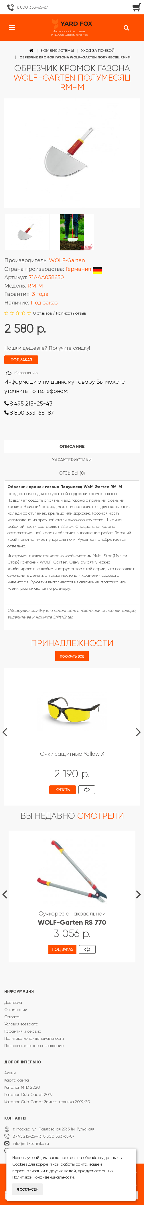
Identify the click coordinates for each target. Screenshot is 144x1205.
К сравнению (26, 373)
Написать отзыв (71, 313)
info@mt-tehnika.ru (31, 1143)
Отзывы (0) (72, 473)
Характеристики (72, 459)
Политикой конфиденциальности (43, 1177)
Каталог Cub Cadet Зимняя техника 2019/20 (47, 1101)
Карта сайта (16, 1080)
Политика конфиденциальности (34, 1038)
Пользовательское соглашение (34, 1045)
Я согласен (27, 1189)
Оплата (11, 1016)
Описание (72, 446)
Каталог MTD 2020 (22, 1087)
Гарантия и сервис (22, 1031)
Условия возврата (21, 1024)
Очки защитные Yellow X (72, 754)
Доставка (13, 1002)
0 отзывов (42, 313)
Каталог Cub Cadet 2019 (28, 1094)
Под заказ (62, 949)
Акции (10, 1073)
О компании (15, 1009)
